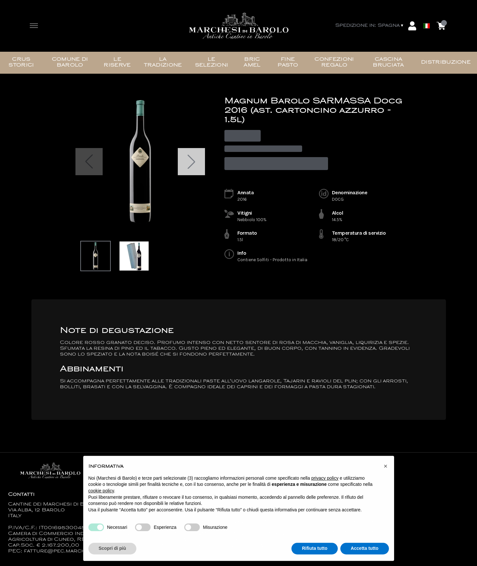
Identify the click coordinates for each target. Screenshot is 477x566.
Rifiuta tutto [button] (314, 551)
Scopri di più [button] (112, 551)
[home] (238, 26)
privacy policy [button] (324, 481)
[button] (385, 469)
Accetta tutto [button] (365, 551)
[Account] (412, 25)
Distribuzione (446, 62)
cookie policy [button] (101, 494)
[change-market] (370, 26)
